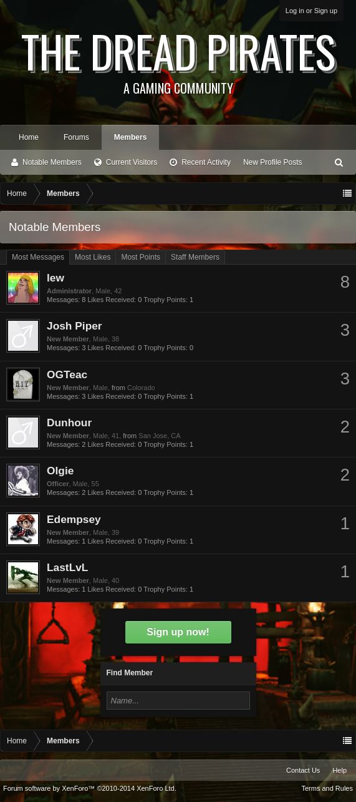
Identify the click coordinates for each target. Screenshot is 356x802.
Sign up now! (178, 632)
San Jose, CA (159, 435)
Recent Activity (206, 162)
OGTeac (67, 374)
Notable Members (52, 162)
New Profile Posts (272, 162)
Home (29, 137)
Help (339, 770)
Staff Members (195, 257)
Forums (76, 137)
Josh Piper (74, 326)
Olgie (60, 470)
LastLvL (67, 567)
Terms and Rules (327, 788)
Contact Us (303, 770)
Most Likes (92, 257)
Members (130, 137)
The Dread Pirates (178, 57)
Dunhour (69, 422)
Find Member (130, 672)
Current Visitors (131, 162)
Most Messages (38, 257)
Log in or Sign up (311, 10)
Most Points (140, 257)
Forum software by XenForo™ (89, 788)
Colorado (141, 387)
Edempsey (74, 519)
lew (55, 277)
